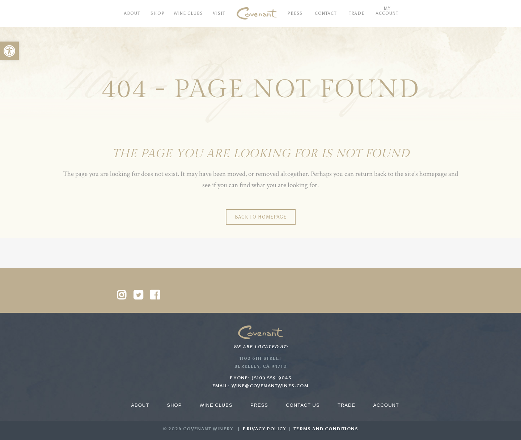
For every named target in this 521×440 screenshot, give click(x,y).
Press (259, 405)
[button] (9, 51)
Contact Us (302, 405)
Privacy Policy (264, 428)
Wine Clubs (216, 405)
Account (386, 405)
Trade (346, 405)
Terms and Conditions (326, 428)
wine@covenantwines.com (270, 385)
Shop (174, 405)
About (140, 405)
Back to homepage (261, 217)
